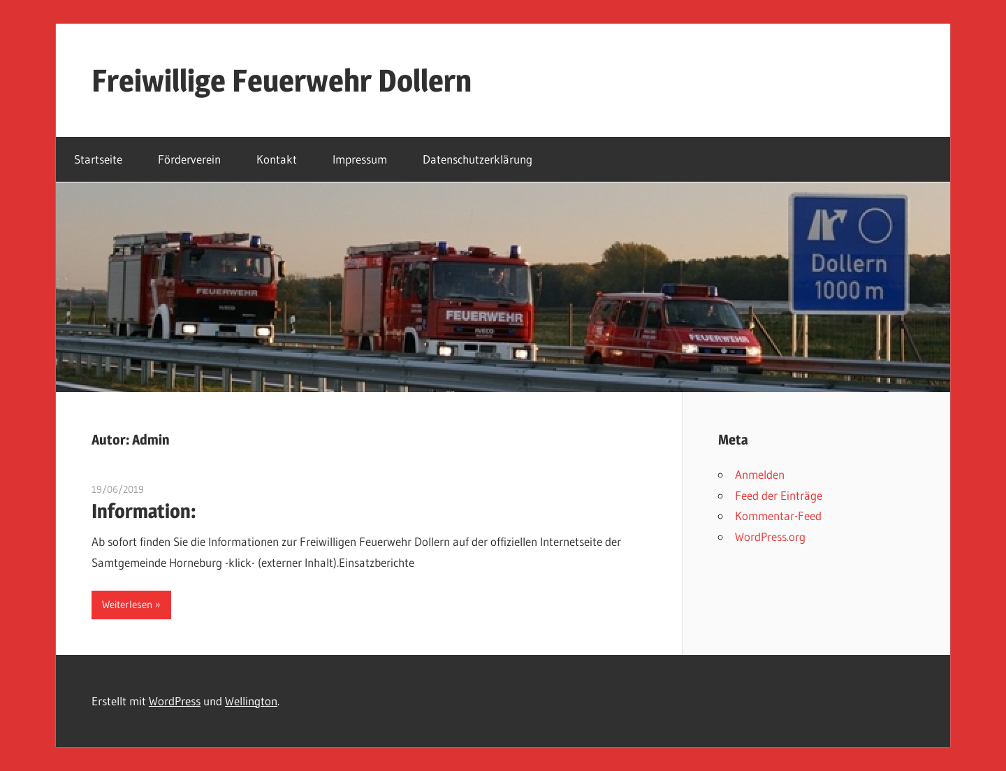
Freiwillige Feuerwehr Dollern (282, 80)
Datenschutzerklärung (477, 159)
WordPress (175, 700)
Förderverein (189, 159)
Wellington (251, 700)
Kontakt (276, 159)
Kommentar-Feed (778, 515)
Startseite (98, 159)
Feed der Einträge (778, 495)
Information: (144, 511)
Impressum (360, 159)
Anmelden (760, 474)
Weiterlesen (127, 604)
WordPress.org (770, 536)
